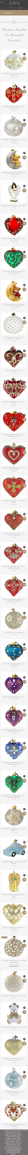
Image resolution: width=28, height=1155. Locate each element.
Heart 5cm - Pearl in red (14, 370)
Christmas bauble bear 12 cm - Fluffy (14, 1027)
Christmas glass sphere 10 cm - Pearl (14, 996)
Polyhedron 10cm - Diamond (13, 632)
